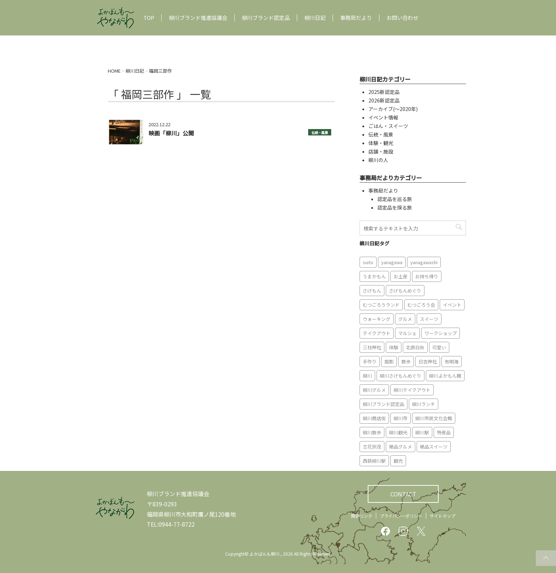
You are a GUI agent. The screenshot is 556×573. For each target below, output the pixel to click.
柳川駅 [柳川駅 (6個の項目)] (422, 432)
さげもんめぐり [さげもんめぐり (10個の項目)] (405, 290)
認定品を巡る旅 (394, 198)
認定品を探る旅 (394, 207)
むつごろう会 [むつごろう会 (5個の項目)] (421, 304)
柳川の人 (378, 159)
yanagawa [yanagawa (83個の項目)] (391, 262)
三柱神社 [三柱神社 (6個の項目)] (372, 347)
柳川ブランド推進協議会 (198, 17)
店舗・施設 (380, 151)
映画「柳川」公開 (171, 133)
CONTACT (403, 494)
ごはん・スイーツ (388, 125)
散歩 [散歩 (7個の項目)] (406, 361)
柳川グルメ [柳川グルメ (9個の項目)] (374, 389)
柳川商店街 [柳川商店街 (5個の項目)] (374, 418)
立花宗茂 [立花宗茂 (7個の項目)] (372, 446)
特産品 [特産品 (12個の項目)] (444, 432)
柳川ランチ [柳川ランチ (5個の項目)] (423, 404)
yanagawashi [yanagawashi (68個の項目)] (424, 262)
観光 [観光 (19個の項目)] (398, 460)
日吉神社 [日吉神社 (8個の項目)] (427, 361)
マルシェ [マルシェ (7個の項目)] (407, 333)
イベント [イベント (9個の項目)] (452, 304)
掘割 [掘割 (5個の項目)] (389, 361)
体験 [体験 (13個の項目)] (393, 347)
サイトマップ (442, 516)
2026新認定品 (384, 100)
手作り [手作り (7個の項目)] (370, 361)
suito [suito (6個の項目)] (368, 262)
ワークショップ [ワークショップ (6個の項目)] (440, 333)
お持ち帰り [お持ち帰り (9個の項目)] (426, 276)
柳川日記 (315, 17)
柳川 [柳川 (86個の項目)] (367, 375)
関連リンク (361, 516)
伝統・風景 (320, 132)
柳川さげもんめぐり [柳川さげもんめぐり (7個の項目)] (400, 375)
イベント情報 (383, 117)
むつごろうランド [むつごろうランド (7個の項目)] (381, 304)
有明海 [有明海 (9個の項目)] (451, 361)
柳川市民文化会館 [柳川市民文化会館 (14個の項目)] (433, 418)
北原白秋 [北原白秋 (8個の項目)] (415, 347)
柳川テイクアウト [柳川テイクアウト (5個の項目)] (412, 389)
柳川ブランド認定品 (266, 17)
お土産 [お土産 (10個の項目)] (400, 276)
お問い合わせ (402, 17)
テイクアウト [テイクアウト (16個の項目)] (376, 333)
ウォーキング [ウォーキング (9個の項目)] (376, 319)
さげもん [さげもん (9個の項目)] (372, 290)
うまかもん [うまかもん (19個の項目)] (374, 276)
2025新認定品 (384, 91)
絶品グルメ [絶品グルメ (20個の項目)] (400, 446)
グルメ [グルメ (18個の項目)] (405, 319)
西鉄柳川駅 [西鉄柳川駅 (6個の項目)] (374, 460)
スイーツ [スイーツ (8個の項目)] (429, 319)
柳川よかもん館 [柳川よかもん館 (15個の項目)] (445, 375)
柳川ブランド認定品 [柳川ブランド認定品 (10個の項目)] (383, 404)
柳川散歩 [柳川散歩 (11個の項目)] (372, 432)
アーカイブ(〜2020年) (393, 108)
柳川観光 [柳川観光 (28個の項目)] (398, 432)
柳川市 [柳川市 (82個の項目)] (400, 418)
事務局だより (356, 17)
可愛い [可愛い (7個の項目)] (439, 347)
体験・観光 (380, 142)
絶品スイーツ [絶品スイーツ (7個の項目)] (433, 446)
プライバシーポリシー (401, 516)
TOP (148, 17)
